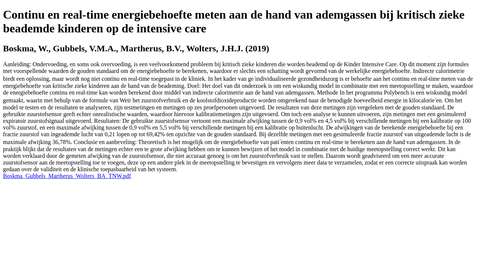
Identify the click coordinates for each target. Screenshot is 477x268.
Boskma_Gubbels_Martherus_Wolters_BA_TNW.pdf (67, 176)
